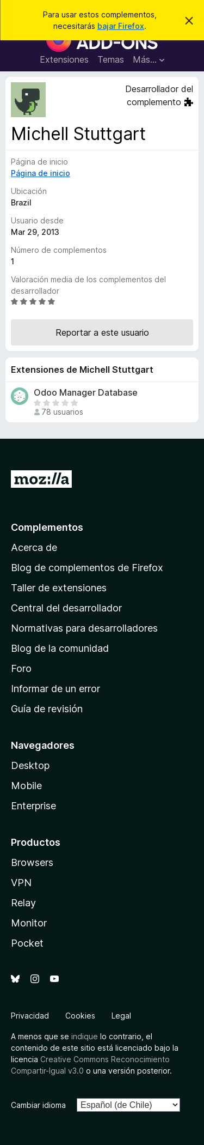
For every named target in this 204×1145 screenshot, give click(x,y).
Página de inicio (40, 173)
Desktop (30, 765)
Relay (23, 902)
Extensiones (64, 59)
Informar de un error (55, 688)
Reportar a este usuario (102, 332)
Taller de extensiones (59, 587)
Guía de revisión (47, 708)
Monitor (29, 923)
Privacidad (30, 1015)
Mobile (26, 785)
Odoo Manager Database (86, 392)
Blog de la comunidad (60, 648)
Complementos (47, 527)
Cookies (80, 1015)
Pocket (27, 943)
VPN (21, 882)
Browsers (32, 862)
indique (84, 1036)
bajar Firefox (120, 26)
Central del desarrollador (66, 608)
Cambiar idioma (38, 1105)
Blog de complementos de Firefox (87, 567)
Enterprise (33, 805)
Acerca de (34, 547)
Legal (121, 1015)
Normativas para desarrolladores (84, 628)
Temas (110, 59)
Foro (21, 668)
